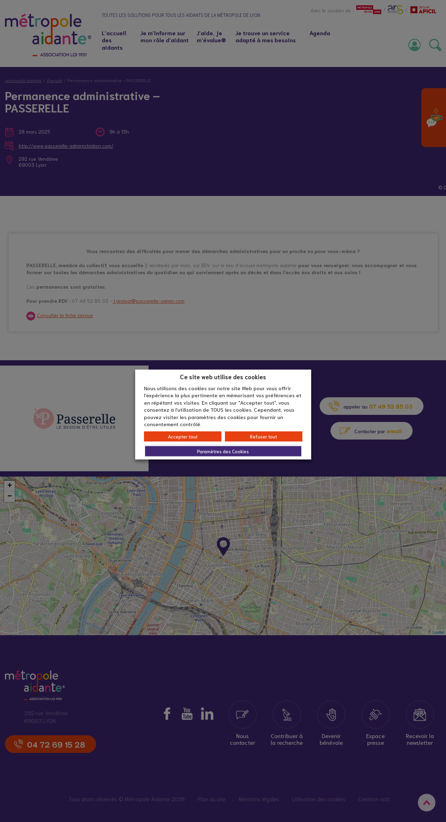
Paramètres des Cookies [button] (223, 451)
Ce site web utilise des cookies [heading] (223, 376)
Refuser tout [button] (263, 436)
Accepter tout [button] (182, 436)
